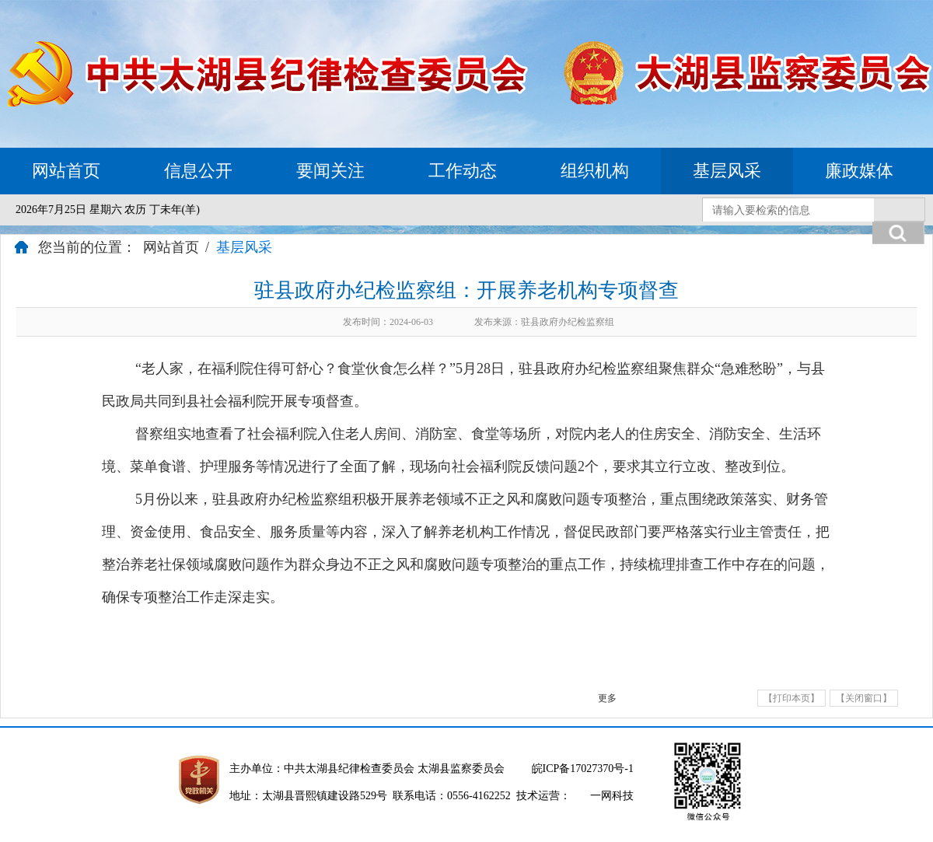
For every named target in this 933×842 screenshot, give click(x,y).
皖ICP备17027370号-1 (583, 768)
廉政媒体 (859, 170)
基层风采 (727, 170)
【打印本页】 (791, 698)
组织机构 (595, 170)
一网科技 (612, 796)
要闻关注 (330, 170)
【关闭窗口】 (864, 698)
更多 (607, 698)
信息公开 (198, 170)
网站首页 (66, 170)
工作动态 (462, 170)
